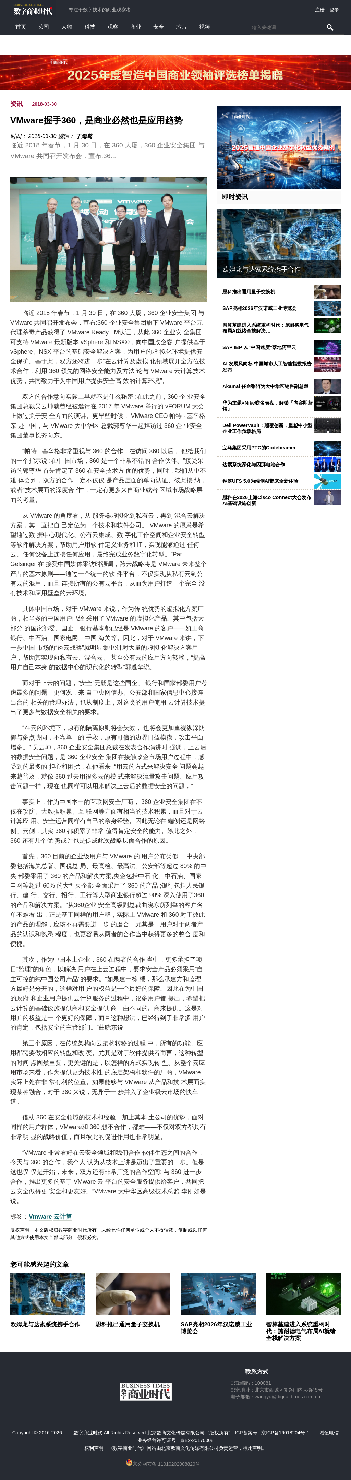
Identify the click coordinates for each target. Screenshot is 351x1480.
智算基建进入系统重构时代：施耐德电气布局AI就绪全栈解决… (265, 328)
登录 (334, 9)
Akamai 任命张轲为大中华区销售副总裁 (265, 386)
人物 (66, 27)
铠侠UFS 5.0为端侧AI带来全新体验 (260, 481)
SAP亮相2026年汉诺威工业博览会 (259, 308)
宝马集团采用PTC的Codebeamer (259, 447)
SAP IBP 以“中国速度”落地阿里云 (259, 347)
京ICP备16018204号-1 (285, 1432)
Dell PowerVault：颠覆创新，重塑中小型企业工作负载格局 (267, 428)
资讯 (16, 103)
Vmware (40, 1216)
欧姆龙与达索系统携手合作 (261, 269)
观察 (112, 27)
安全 (158, 27)
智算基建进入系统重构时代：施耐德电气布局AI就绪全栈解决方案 (301, 1331)
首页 (20, 27)
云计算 (62, 1216)
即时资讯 (235, 197)
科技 (89, 27)
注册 (320, 9)
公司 (43, 27)
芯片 (181, 27)
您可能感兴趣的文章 (39, 1264)
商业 (135, 27)
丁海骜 (84, 136)
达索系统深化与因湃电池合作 (253, 464)
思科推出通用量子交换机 (248, 291)
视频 (204, 27)
